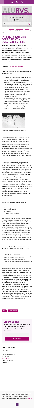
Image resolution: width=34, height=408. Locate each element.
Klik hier (30, 398)
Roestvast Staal (19, 29)
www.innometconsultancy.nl (16, 66)
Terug (4, 310)
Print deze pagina (13, 310)
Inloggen (18, 19)
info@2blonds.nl (6, 358)
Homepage (11, 29)
